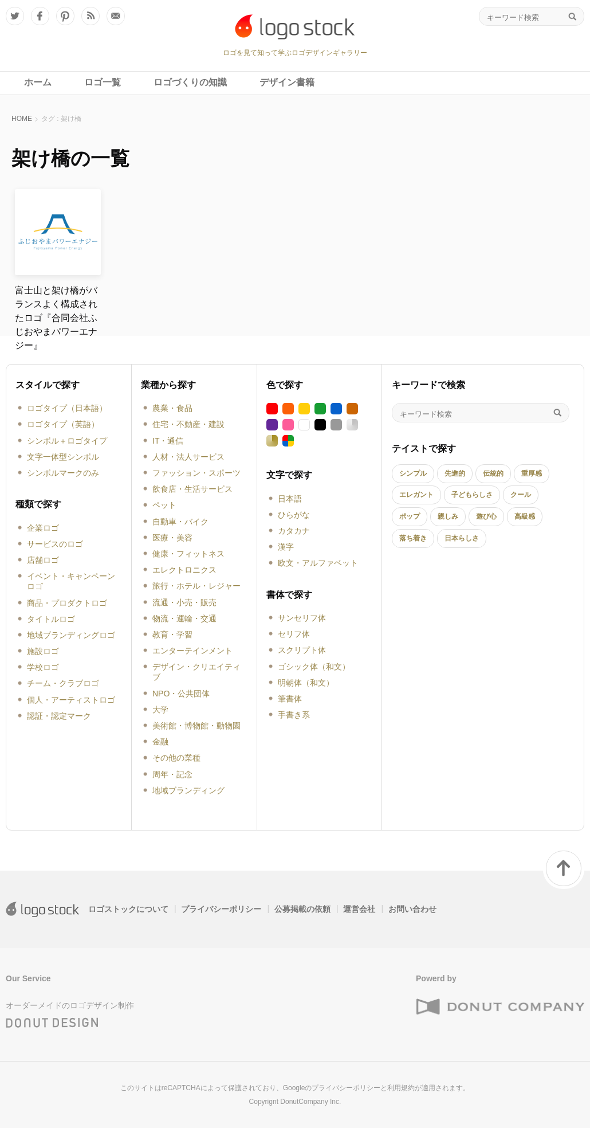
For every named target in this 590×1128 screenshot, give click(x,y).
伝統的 (493, 473)
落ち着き (413, 538)
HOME (21, 119)
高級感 (524, 516)
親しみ (448, 516)
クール (520, 495)
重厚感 (531, 473)
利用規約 (401, 1088)
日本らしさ (462, 538)
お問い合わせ (412, 909)
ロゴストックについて (128, 909)
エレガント (416, 495)
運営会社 (359, 909)
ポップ (409, 516)
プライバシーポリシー (221, 909)
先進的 (455, 473)
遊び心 (486, 516)
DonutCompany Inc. (310, 1102)
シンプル (413, 473)
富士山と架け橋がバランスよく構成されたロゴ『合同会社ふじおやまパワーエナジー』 (56, 317)
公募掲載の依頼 (302, 909)
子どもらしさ (472, 495)
